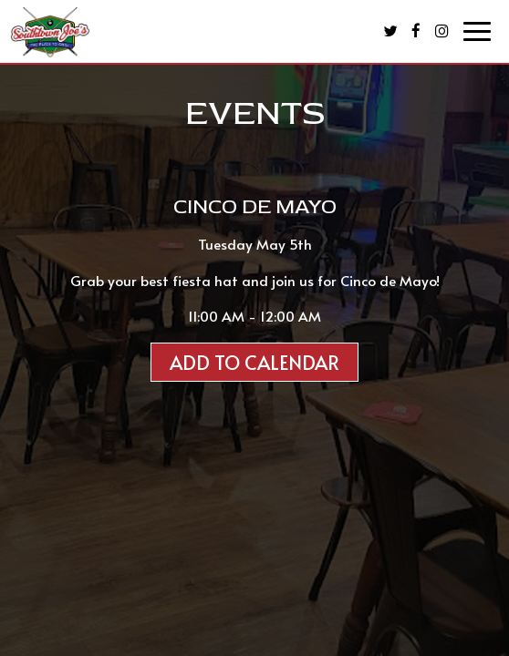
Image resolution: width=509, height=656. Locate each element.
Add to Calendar (254, 362)
